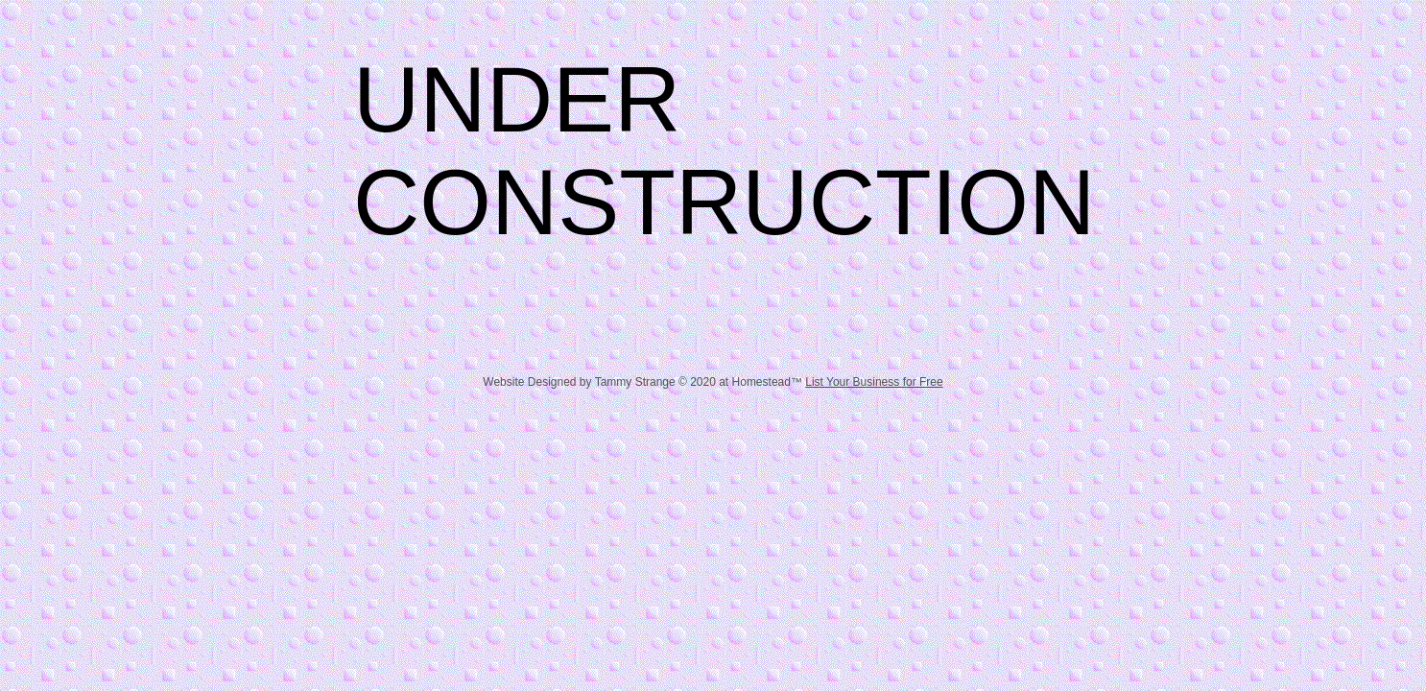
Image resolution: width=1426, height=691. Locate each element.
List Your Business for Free (873, 382)
